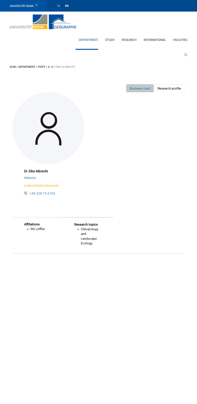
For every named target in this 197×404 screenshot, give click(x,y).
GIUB (13, 66)
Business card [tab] (140, 88)
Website (30, 178)
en (66, 5)
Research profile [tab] (169, 88)
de (58, 5)
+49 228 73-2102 (42, 193)
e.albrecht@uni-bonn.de (41, 185)
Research (129, 40)
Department (88, 40)
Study (110, 40)
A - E (50, 66)
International (155, 40)
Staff (41, 66)
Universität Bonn (24, 6)
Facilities (180, 40)
